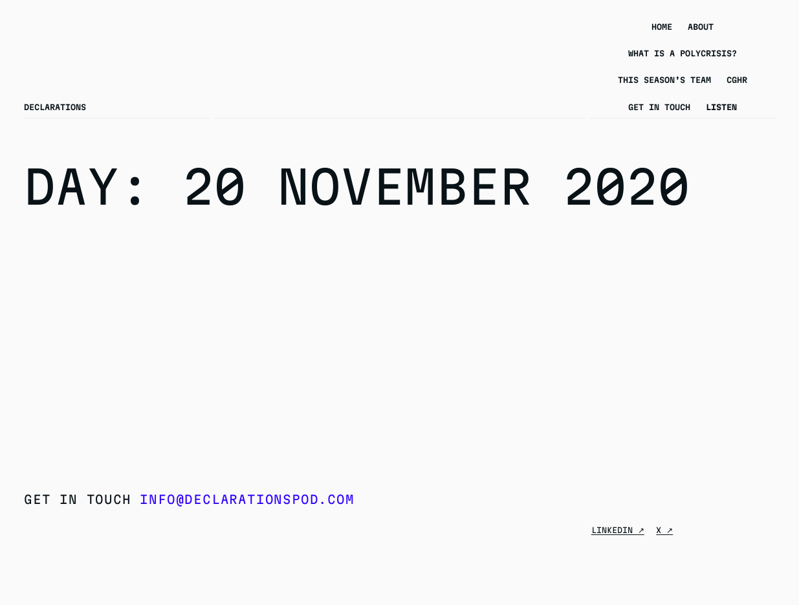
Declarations (55, 106)
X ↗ (664, 529)
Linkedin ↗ (617, 529)
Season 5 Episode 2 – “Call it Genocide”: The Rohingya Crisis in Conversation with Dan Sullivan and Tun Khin (139, 308)
